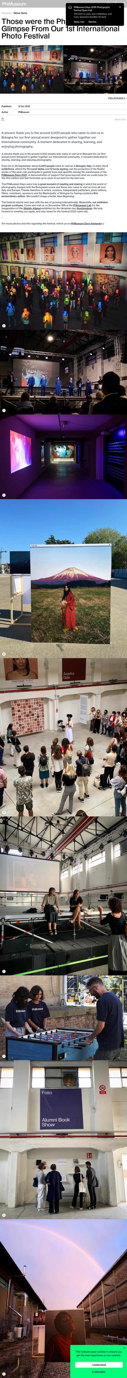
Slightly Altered (32, 208)
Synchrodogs (84, 208)
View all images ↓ (116, 98)
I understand (99, 1364)
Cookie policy (98, 1371)
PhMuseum (23, 112)
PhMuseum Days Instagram (86, 223)
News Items (20, 13)
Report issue (120, 119)
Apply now (79, 21)
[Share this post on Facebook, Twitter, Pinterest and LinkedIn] (3, 119)
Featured (7, 13)
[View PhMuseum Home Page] (14, 4)
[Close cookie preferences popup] (124, 1347)
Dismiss (92, 21)
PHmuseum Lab (82, 205)
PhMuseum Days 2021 (14, 175)
